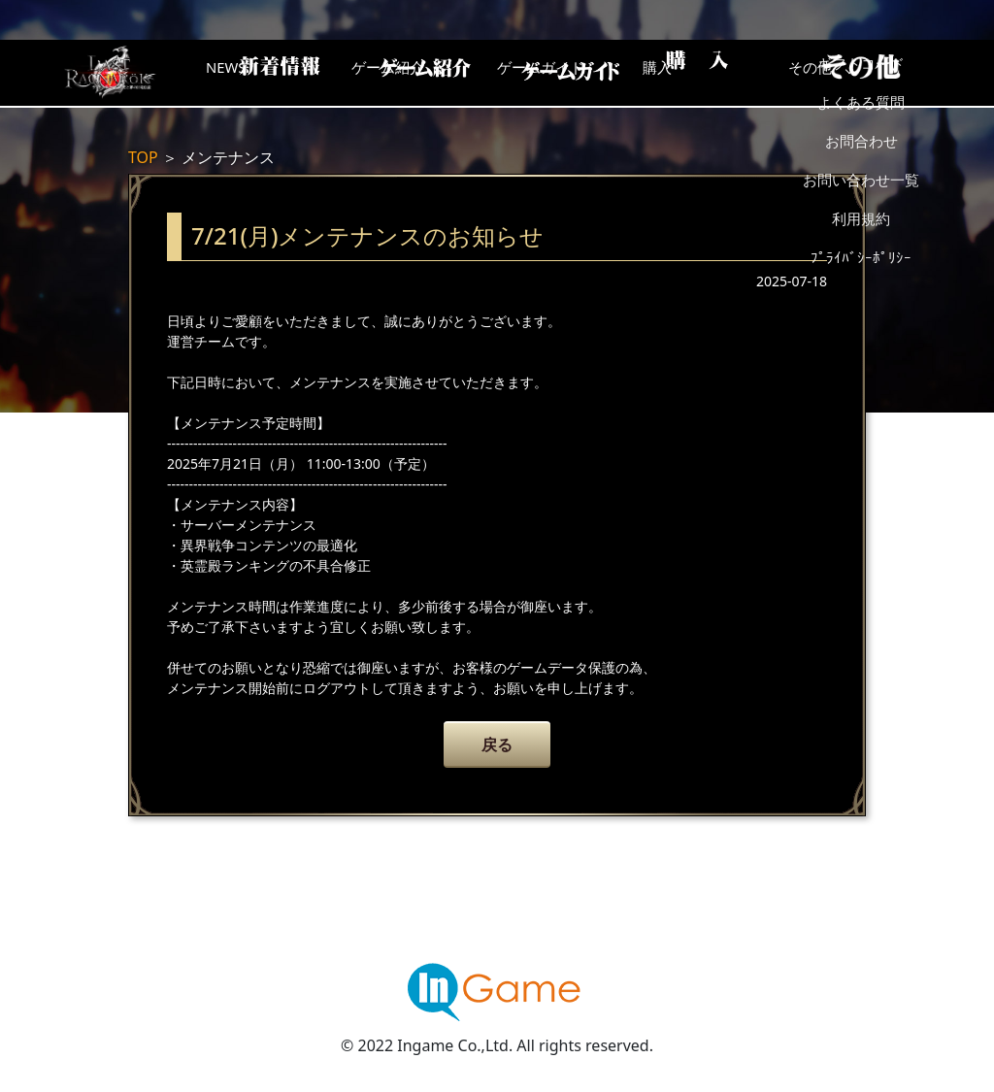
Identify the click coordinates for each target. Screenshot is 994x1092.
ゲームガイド (570, 73)
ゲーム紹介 (414, 73)
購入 (725, 73)
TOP (143, 157)
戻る (497, 744)
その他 (880, 73)
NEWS (259, 73)
